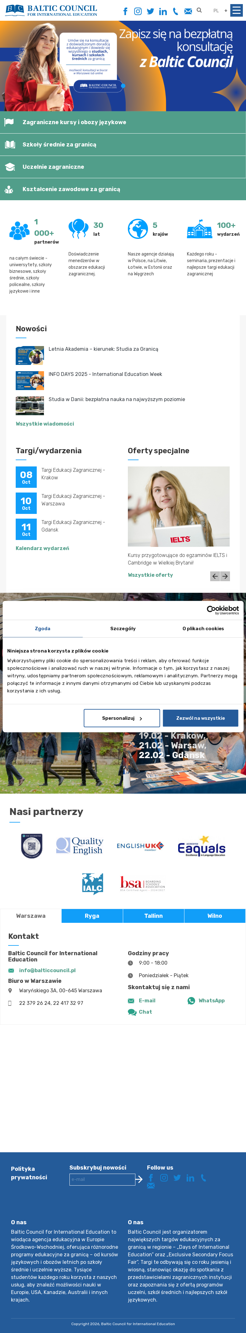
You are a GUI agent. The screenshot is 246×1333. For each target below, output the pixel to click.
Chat (145, 1012)
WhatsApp (212, 1001)
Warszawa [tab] (31, 915)
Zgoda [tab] (43, 628)
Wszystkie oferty (150, 575)
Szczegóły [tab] (123, 628)
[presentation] (117, 1207)
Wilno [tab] (214, 915)
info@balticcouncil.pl (47, 970)
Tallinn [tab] (153, 915)
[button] (18, 65)
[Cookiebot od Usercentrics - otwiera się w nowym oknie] (211, 610)
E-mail (147, 1001)
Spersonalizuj (122, 718)
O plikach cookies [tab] (203, 628)
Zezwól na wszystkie (200, 718)
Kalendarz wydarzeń (42, 548)
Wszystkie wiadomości (45, 424)
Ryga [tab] (92, 915)
